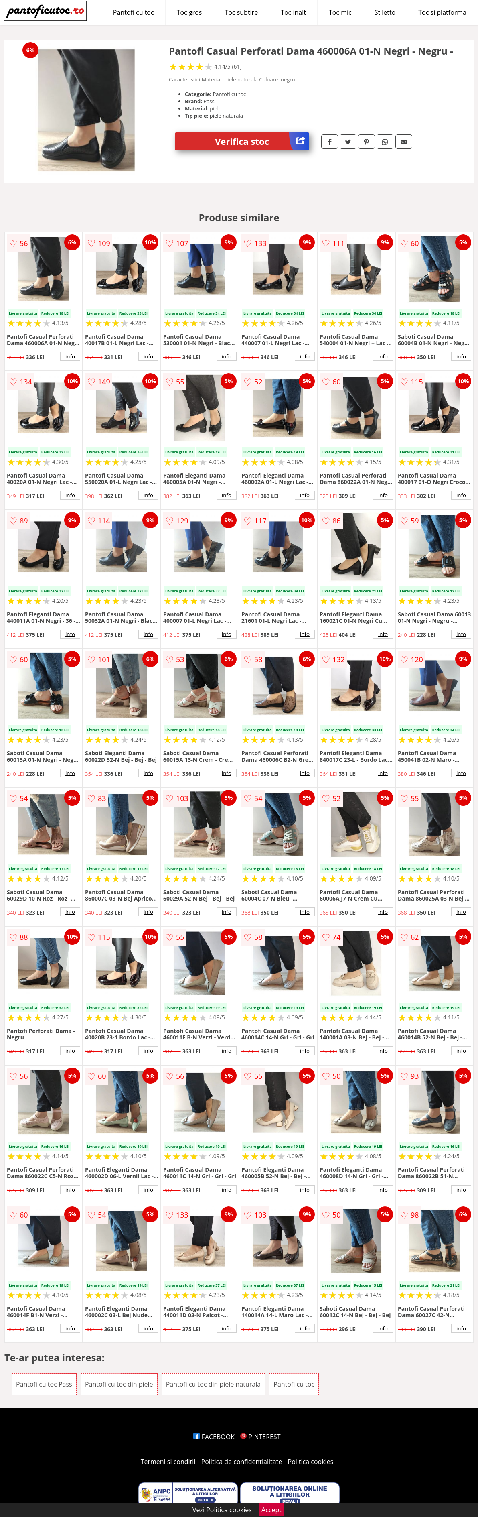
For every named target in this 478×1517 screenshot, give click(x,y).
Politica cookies (311, 1461)
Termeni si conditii (168, 1461)
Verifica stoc (262, 141)
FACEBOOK (214, 1436)
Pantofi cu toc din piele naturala (213, 1384)
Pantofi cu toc (133, 12)
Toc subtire (241, 12)
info (70, 356)
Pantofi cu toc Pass (44, 1384)
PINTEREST (260, 1436)
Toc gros (189, 12)
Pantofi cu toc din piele (119, 1384)
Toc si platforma (442, 12)
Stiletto (385, 12)
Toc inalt (293, 12)
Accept (271, 1509)
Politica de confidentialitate (241, 1461)
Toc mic (340, 12)
